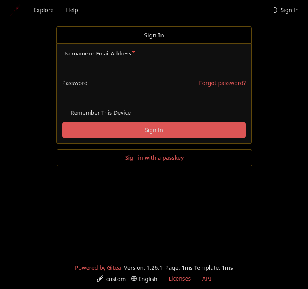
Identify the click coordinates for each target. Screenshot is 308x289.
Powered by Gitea (98, 267)
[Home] (15, 10)
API (206, 278)
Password (74, 83)
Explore (43, 10)
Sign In (154, 130)
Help (72, 10)
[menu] (111, 279)
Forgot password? (222, 83)
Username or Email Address (96, 53)
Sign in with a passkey (154, 157)
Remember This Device (101, 113)
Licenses (180, 278)
